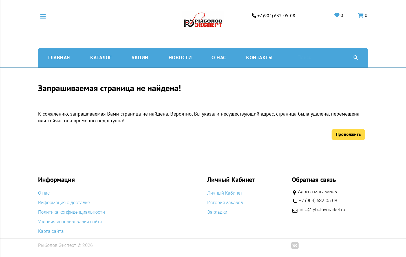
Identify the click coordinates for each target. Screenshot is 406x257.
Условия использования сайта (70, 221)
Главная (59, 57)
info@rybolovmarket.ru (322, 209)
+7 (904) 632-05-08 (275, 15)
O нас (218, 57)
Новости (180, 57)
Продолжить (348, 134)
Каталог (101, 57)
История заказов (225, 202)
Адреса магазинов (317, 191)
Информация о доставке (64, 202)
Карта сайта (51, 231)
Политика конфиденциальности (71, 212)
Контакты (259, 57)
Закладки (217, 212)
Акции (140, 57)
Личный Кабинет (224, 193)
